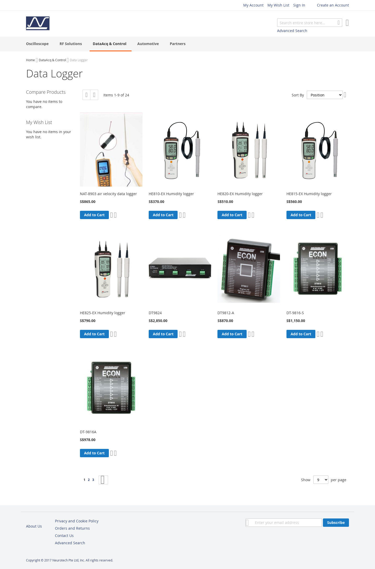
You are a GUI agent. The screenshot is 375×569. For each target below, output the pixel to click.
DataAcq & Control (52, 60)
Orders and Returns (72, 528)
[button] (111, 215)
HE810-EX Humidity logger (171, 193)
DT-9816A (88, 431)
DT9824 (155, 312)
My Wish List (278, 5)
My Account (253, 5)
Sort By (298, 94)
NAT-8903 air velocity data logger (108, 193)
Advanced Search (292, 30)
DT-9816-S (295, 312)
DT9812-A (225, 312)
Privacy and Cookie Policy (76, 520)
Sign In (299, 5)
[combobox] (309, 22)
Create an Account (333, 5)
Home (30, 60)
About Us (34, 526)
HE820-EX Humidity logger (240, 193)
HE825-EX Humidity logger (102, 312)
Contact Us (64, 535)
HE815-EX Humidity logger (309, 193)
